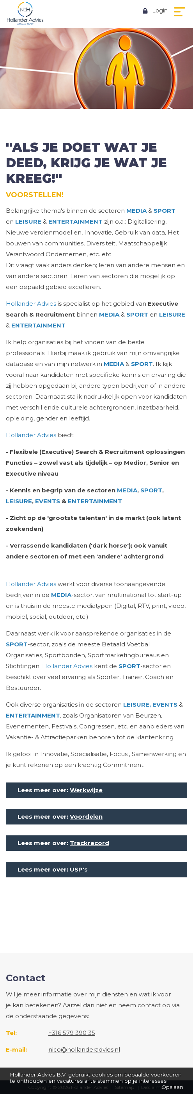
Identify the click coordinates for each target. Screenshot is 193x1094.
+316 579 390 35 (71, 1032)
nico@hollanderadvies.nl (84, 1049)
